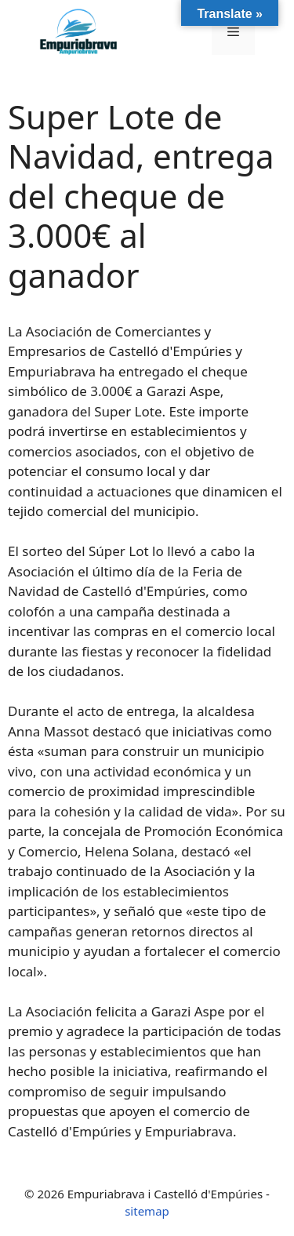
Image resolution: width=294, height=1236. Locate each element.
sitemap (147, 1211)
